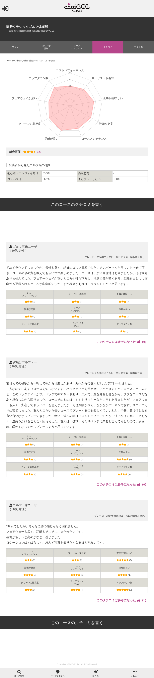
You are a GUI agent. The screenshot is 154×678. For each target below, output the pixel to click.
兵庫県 (25, 60)
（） (122, 341)
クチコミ (107, 47)
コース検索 (16, 60)
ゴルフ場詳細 (46, 47)
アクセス (138, 47)
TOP (8, 60)
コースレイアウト (76, 47)
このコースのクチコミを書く (77, 204)
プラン (15, 47)
